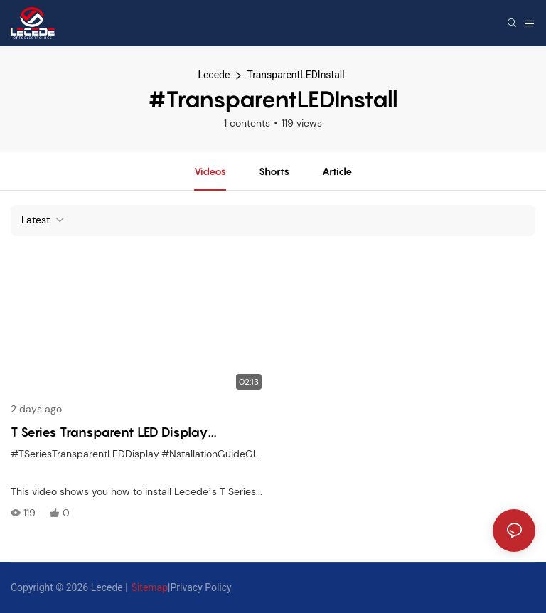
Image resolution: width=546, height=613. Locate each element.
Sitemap (150, 587)
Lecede (214, 74)
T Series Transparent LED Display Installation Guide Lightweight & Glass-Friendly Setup (133, 433)
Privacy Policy (201, 587)
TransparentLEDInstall (295, 74)
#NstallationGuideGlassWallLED (234, 453)
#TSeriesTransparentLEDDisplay (85, 453)
